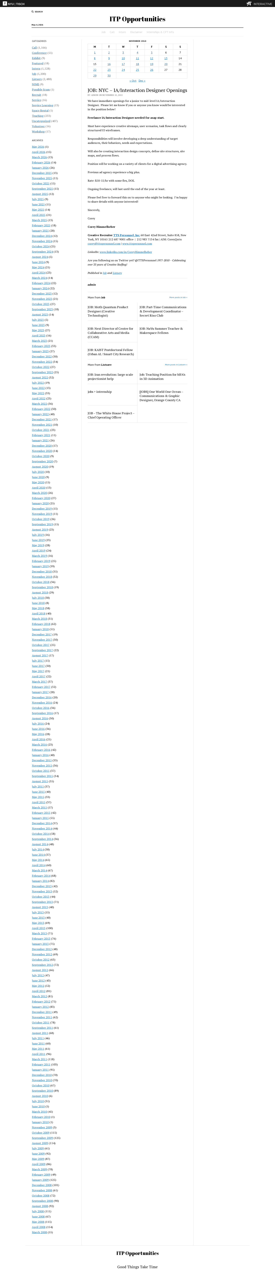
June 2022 (38, 388)
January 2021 (40, 440)
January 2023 (40, 351)
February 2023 (41, 346)
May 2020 (38, 482)
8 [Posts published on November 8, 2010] (95, 58)
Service (36, 100)
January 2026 (40, 168)
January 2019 (40, 566)
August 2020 (40, 466)
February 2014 (41, 876)
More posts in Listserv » (176, 364)
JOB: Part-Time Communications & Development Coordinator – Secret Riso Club (163, 311)
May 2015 (38, 797)
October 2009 (40, 1133)
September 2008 (42, 1201)
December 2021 (42, 419)
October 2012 (40, 959)
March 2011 (39, 1059)
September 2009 (42, 1138)
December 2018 (42, 571)
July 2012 (38, 975)
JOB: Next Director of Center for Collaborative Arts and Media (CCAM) (110, 332)
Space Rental (40, 110)
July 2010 (38, 1101)
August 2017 (40, 655)
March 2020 (39, 493)
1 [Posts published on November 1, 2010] (95, 52)
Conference (39, 53)
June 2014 (38, 855)
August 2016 (40, 718)
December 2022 (42, 356)
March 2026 (39, 157)
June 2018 (38, 603)
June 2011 (38, 1043)
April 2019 (38, 550)
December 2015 (42, 760)
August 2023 (40, 314)
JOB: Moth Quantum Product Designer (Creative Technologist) (108, 311)
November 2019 (42, 514)
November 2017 (42, 640)
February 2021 (41, 435)
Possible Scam (41, 89)
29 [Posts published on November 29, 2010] (94, 75)
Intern (122, 32)
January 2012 (40, 1007)
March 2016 (39, 744)
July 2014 (38, 849)
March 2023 (39, 341)
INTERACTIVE (263, 4)
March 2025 (39, 220)
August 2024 (40, 257)
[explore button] (250, 3)
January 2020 (40, 503)
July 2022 (38, 383)
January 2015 (40, 818)
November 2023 (42, 299)
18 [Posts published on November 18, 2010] (137, 64)
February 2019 (41, 561)
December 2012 (42, 949)
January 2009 (40, 1180)
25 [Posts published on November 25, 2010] (137, 69)
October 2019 (40, 519)
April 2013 (38, 928)
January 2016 (40, 755)
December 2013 (42, 886)
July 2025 (38, 199)
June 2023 (38, 325)
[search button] (37, 11)
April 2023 (38, 335)
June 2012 (38, 980)
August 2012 (40, 970)
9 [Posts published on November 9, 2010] (109, 58)
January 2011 (40, 1070)
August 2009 (40, 1143)
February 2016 (41, 750)
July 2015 (38, 786)
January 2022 (40, 414)
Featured (37, 63)
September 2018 (42, 587)
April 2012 (38, 991)
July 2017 (38, 661)
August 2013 (40, 907)
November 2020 (42, 451)
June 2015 (38, 792)
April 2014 (38, 865)
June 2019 (38, 540)
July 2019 (38, 535)
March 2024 (39, 278)
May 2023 (38, 330)
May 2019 (38, 545)
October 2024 (40, 246)
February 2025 (41, 225)
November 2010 (42, 1080)
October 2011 (40, 1022)
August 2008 (40, 1206)
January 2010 (40, 1122)
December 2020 (42, 446)
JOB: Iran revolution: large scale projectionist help (110, 376)
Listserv (37, 79)
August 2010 (40, 1096)
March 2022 (39, 404)
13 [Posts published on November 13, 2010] (165, 58)
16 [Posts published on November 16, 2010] (109, 64)
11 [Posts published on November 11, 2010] (137, 58)
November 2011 (42, 1017)
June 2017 (38, 666)
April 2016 (38, 739)
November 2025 (42, 178)
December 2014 (42, 823)
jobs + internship (100, 391)
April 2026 (38, 152)
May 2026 (38, 147)
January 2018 (40, 629)
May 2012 (38, 986)
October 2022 (40, 367)
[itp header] (137, 3)
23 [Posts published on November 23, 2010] (109, 69)
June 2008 (38, 1216)
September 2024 (42, 251)
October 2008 (40, 1195)
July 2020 (38, 472)
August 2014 (40, 844)
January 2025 (40, 230)
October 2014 (40, 834)
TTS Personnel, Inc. (126, 235)
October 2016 (40, 708)
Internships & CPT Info (160, 32)
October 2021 (40, 430)
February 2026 (41, 162)
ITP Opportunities (137, 18)
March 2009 (39, 1169)
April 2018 (38, 613)
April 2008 (38, 1227)
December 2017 (42, 634)
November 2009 (42, 1127)
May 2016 (38, 734)
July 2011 (38, 1038)
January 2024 (40, 288)
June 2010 (38, 1106)
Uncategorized (41, 121)
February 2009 (41, 1174)
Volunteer (38, 126)
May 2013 (38, 923)
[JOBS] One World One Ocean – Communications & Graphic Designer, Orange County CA (161, 395)
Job (104, 32)
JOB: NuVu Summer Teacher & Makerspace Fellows (161, 330)
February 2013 (41, 938)
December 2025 (42, 173)
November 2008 (42, 1190)
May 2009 (38, 1159)
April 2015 (38, 802)
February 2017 (41, 687)
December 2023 (42, 293)
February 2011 (41, 1064)
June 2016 (38, 729)
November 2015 (42, 765)
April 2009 (38, 1164)
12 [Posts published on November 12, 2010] (151, 58)
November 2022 (42, 362)
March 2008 (39, 1232)
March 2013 (39, 933)
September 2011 (42, 1028)
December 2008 (42, 1185)
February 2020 (41, 498)
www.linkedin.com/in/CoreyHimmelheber (126, 252)
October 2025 (40, 183)
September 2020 (42, 461)
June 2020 (38, 477)
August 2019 (40, 529)
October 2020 (40, 456)
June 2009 (38, 1153)
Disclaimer (136, 32)
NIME (35, 84)
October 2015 (40, 771)
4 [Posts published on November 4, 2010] (137, 52)
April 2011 (38, 1054)
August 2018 (40, 592)
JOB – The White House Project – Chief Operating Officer (111, 415)
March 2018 (39, 619)
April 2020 (38, 487)
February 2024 (41, 283)
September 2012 (42, 965)
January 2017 (40, 692)
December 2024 (42, 236)
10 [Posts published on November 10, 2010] (123, 58)
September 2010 (42, 1091)
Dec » (142, 81)
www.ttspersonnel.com (137, 243)
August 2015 (40, 781)
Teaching (37, 116)
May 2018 (38, 608)
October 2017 (40, 645)
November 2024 (42, 241)
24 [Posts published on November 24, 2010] (123, 69)
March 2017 (39, 682)
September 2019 (42, 524)
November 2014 (42, 828)
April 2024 (38, 272)
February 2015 (41, 813)
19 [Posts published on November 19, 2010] (151, 64)
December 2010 (42, 1075)
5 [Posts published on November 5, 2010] (152, 52)
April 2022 (38, 398)
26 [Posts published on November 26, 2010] (151, 69)
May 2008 (38, 1222)
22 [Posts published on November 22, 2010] (94, 69)
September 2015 (42, 776)
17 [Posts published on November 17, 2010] (123, 64)
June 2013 (38, 917)
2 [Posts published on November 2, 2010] (109, 52)
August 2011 (40, 1033)
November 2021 (42, 425)
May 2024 (38, 267)
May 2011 (38, 1049)
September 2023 (42, 309)
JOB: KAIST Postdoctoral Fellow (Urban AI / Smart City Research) (111, 352)
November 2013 (42, 891)
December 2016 (42, 697)
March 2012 (39, 996)
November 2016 (42, 702)
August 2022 (40, 377)
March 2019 (39, 556)
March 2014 (39, 870)
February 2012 (41, 1001)
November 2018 (42, 577)
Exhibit (36, 58)
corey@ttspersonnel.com (104, 243)
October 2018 (40, 582)
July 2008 (38, 1211)
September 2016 (42, 713)
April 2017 (38, 676)
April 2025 (38, 215)
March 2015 (39, 807)
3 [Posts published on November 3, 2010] (123, 52)
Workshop (38, 131)
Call (112, 32)
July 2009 (38, 1148)
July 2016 (38, 723)
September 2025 (42, 189)
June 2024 (38, 262)
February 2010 (41, 1117)
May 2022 (38, 393)
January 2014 (40, 881)
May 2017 (38, 671)
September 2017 (42, 650)
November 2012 (42, 954)
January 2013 (40, 944)
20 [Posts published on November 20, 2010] (165, 64)
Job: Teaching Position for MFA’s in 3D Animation (162, 376)
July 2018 (38, 598)
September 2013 (42, 902)
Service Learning (42, 105)
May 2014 (38, 860)
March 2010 (39, 1112)
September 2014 (42, 839)
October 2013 (40, 897)
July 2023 (38, 320)
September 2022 (42, 372)
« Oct (133, 81)
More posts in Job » (178, 297)
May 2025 (38, 210)
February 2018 (41, 624)
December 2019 (42, 508)
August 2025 (40, 194)
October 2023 (40, 304)
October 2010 (40, 1085)
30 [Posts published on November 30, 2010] (109, 75)
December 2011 (42, 1012)
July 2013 (38, 912)
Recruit (36, 95)
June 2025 (38, 204)
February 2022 (41, 409)
